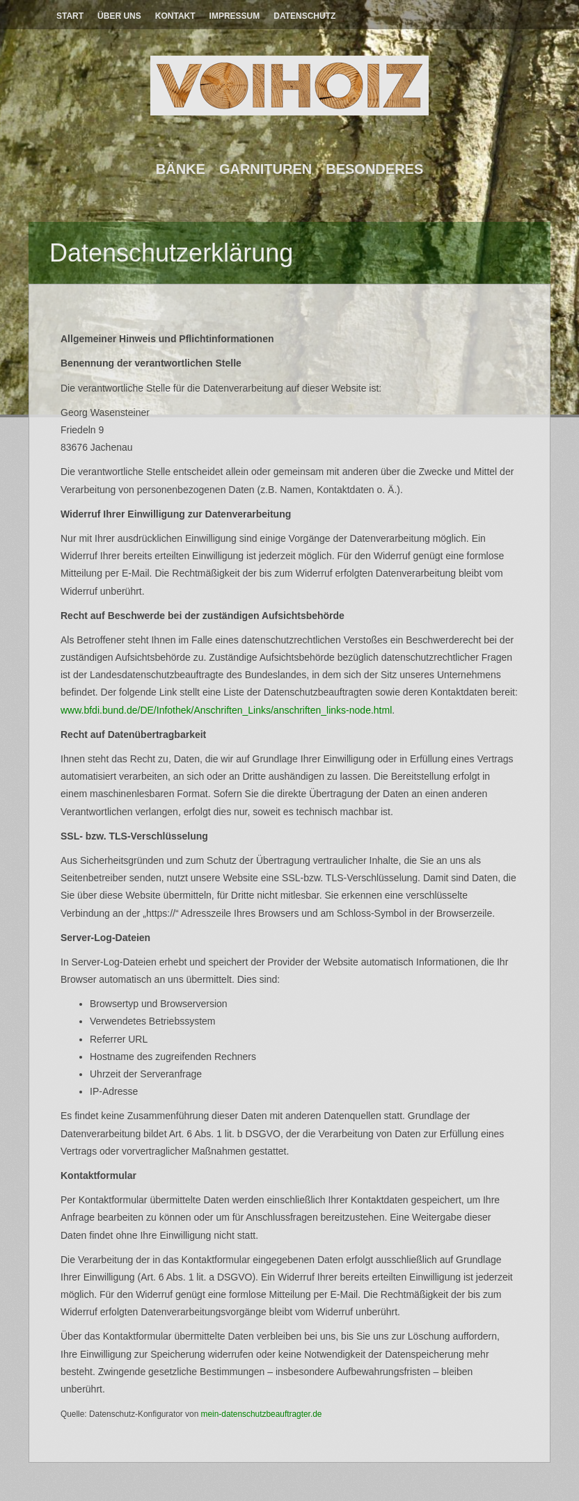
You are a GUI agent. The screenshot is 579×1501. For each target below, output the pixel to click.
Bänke (180, 169)
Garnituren (265, 169)
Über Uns (119, 16)
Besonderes (374, 169)
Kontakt (175, 16)
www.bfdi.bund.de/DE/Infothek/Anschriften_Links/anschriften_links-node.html (226, 710)
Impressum (234, 16)
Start (70, 16)
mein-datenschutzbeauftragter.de (261, 1414)
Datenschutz (304, 16)
